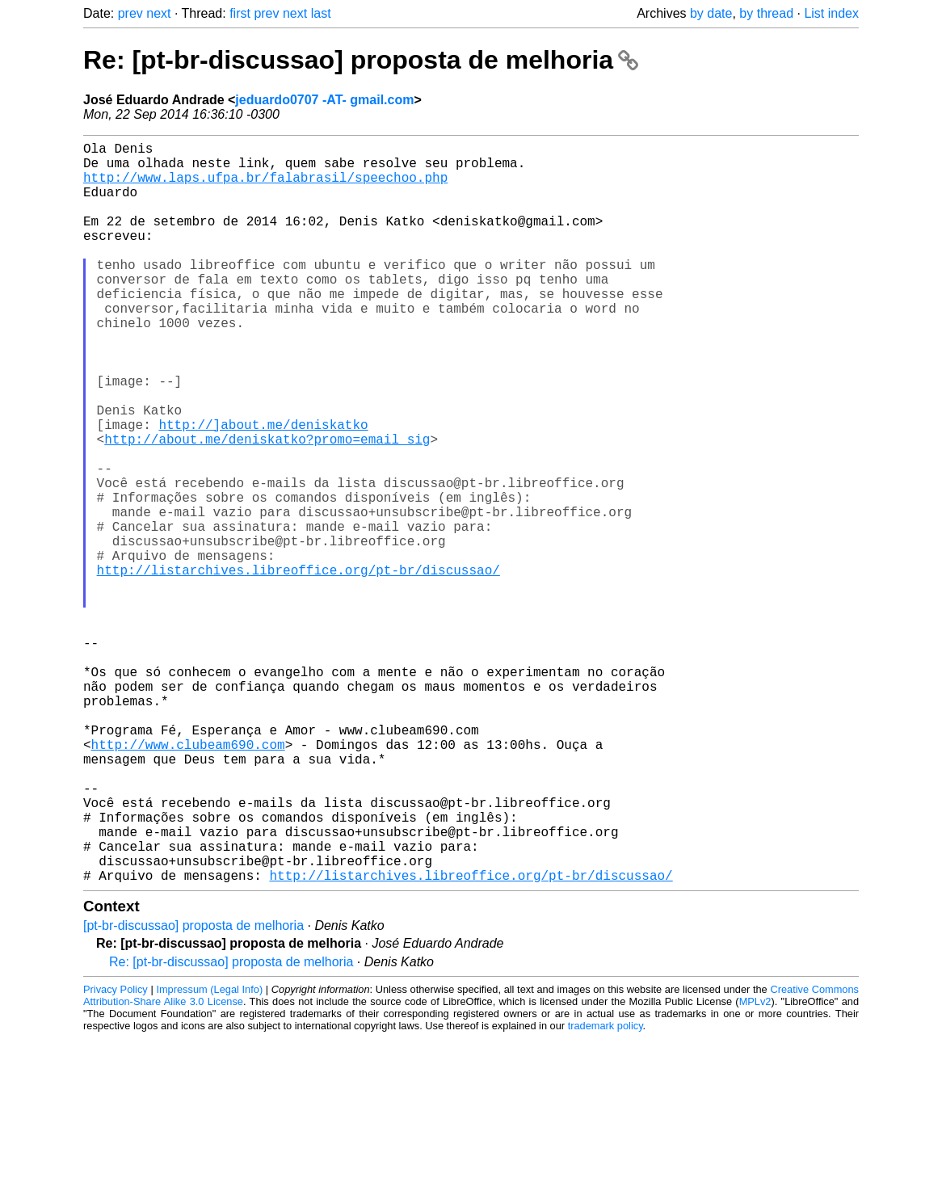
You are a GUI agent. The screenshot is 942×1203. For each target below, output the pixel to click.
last (321, 13)
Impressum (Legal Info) (209, 1154)
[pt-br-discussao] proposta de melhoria (193, 1090)
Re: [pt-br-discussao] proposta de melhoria (360, 59)
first (239, 13)
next (158, 13)
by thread (766, 13)
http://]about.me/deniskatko (263, 489)
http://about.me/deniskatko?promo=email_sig (267, 506)
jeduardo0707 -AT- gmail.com (324, 100)
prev (130, 13)
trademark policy (605, 1190)
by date (711, 13)
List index (831, 13)
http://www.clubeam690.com (188, 880)
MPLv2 (755, 1166)
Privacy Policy (115, 1154)
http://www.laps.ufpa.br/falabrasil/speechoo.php (265, 187)
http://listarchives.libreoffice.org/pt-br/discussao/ (298, 666)
